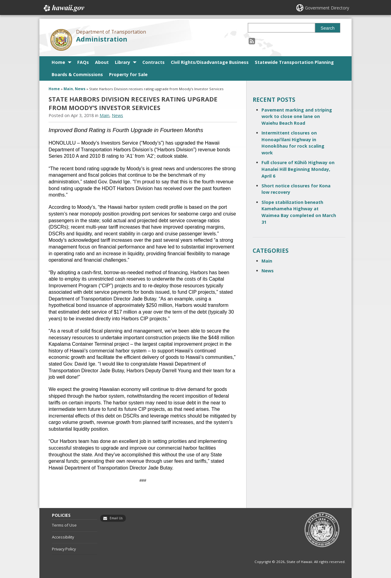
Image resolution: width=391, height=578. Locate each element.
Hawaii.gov (63, 8)
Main (68, 89)
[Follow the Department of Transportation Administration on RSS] (252, 41)
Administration (101, 39)
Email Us (116, 518)
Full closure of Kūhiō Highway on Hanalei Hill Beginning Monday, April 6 (297, 169)
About (102, 62)
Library (122, 62)
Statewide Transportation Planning (294, 62)
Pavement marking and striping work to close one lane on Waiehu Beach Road (296, 116)
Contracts (153, 62)
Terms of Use (64, 525)
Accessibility (63, 537)
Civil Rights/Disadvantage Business (210, 62)
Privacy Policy (64, 549)
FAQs (83, 62)
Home (58, 62)
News (80, 89)
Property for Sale (128, 74)
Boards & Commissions (77, 74)
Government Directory (327, 8)
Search (328, 28)
